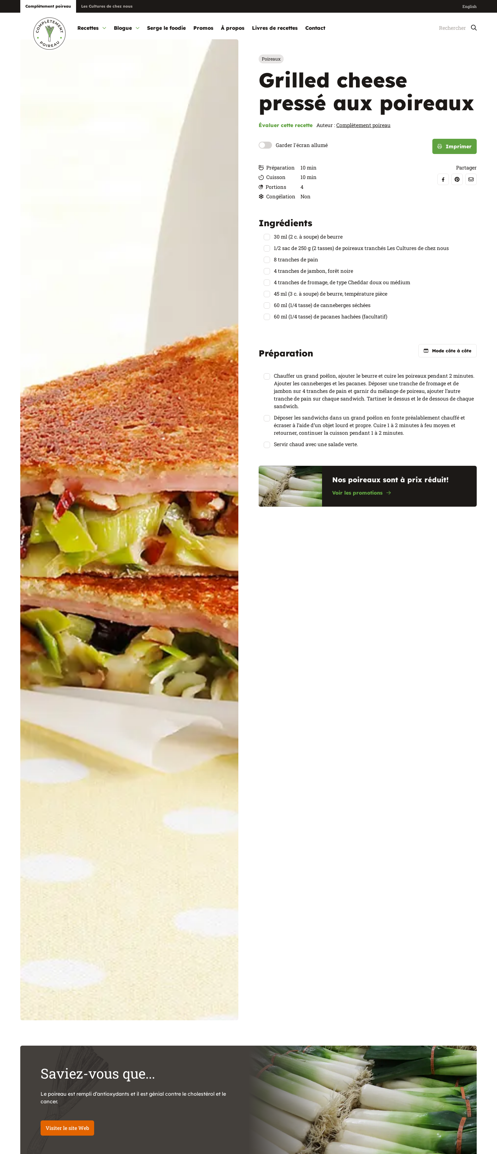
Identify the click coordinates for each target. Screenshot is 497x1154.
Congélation (277, 196)
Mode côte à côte (447, 351)
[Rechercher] (451, 28)
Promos (203, 28)
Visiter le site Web (67, 1069)
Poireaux (271, 59)
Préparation (277, 167)
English (469, 6)
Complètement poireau (363, 125)
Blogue (126, 28)
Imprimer (454, 146)
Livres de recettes (275, 28)
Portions (272, 186)
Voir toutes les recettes (442, 1130)
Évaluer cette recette (286, 125)
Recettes (91, 28)
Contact (315, 28)
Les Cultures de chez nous (106, 6)
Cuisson (272, 177)
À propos (232, 28)
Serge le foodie (166, 28)
